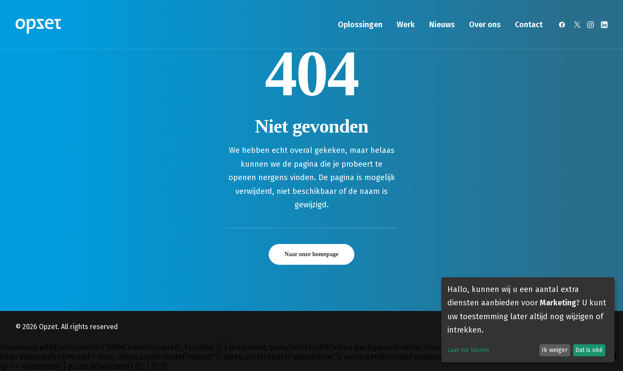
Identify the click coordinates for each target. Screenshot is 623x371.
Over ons (485, 24)
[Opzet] (38, 25)
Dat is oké (589, 350)
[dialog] (527, 319)
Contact (529, 24)
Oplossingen (360, 24)
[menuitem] (360, 24)
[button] (563, 24)
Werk (406, 24)
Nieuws (442, 24)
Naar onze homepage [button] (312, 254)
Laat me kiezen (468, 350)
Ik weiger (555, 350)
